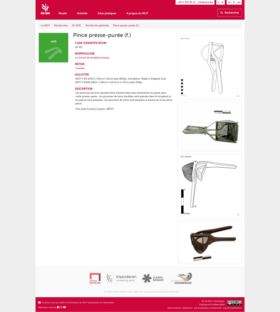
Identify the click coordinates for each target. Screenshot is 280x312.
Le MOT (45, 25)
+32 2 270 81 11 (186, 2)
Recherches (229, 12)
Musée (63, 13)
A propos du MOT (137, 13)
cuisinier (80, 68)
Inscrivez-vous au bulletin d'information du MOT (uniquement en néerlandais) (76, 302)
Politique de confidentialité (211, 304)
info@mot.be (205, 2)
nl (229, 2)
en (239, 2)
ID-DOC (76, 25)
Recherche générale (97, 25)
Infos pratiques (107, 13)
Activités (82, 13)
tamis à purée (97, 109)
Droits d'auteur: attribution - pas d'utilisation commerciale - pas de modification (205, 308)
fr (234, 2)
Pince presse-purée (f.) (126, 25)
